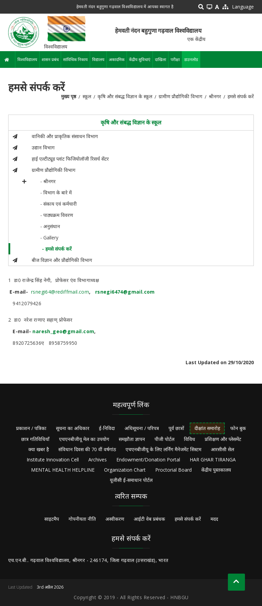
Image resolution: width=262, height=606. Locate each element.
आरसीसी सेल (222, 449)
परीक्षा (175, 59)
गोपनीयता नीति (82, 519)
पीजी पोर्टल (164, 439)
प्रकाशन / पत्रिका (31, 428)
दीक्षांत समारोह (207, 428)
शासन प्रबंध (50, 59)
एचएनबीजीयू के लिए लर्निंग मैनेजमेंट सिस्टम (163, 449)
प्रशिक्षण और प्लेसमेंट (223, 439)
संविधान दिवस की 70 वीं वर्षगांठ (87, 449)
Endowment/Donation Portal (148, 459)
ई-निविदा (107, 428)
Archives (97, 459)
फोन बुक (238, 428)
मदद (214, 519)
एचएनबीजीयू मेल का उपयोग (84, 439)
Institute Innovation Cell (53, 459)
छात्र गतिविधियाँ (35, 439)
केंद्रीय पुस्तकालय (216, 470)
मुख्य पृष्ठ (68, 96)
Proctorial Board (173, 470)
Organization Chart (125, 470)
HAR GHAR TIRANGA (213, 459)
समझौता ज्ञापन (132, 439)
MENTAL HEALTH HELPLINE (62, 470)
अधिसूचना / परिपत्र (142, 428)
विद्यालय (98, 59)
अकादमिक (117, 59)
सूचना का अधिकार (72, 428)
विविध (189, 439)
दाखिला (160, 59)
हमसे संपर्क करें (188, 519)
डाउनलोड (191, 59)
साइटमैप (51, 519)
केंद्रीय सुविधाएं (139, 59)
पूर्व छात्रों (176, 428)
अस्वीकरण (114, 519)
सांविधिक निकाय (75, 59)
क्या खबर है (38, 449)
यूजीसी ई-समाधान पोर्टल (131, 480)
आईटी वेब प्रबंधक (149, 519)
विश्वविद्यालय (27, 59)
